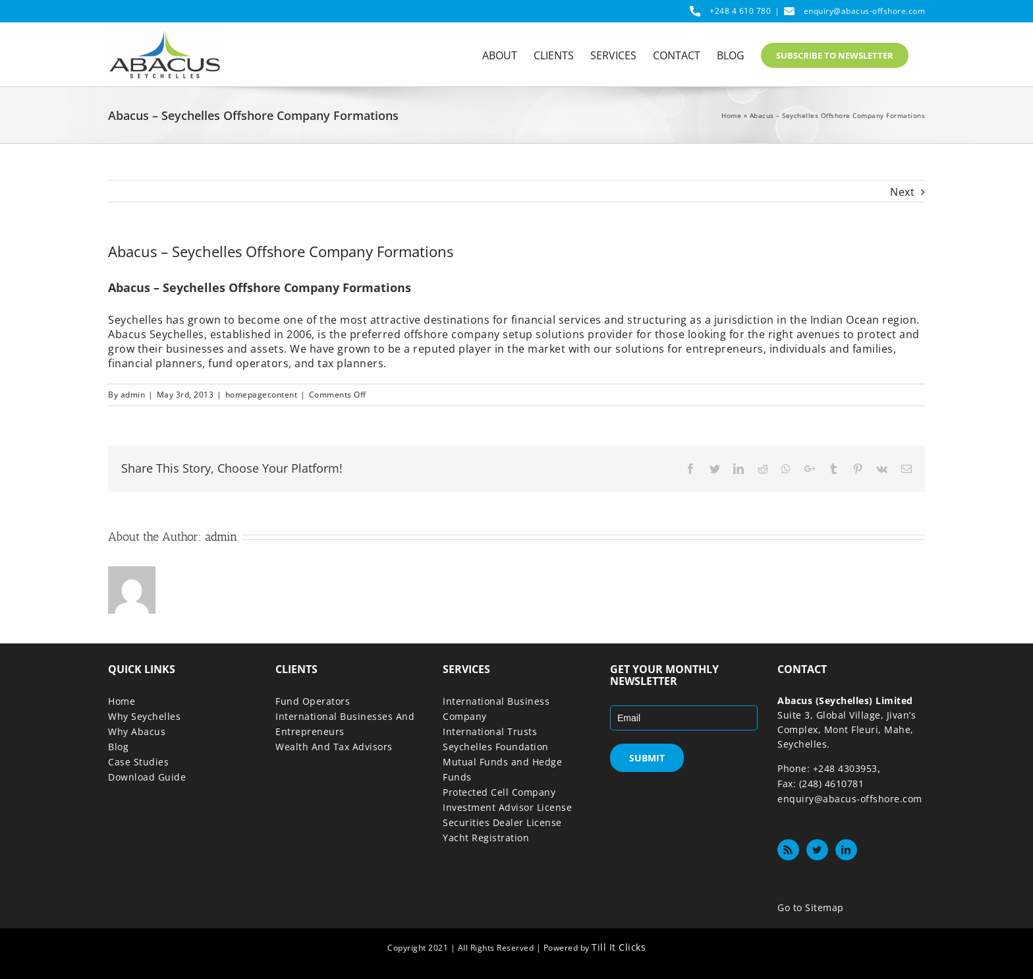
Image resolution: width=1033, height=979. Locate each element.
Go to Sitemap (810, 907)
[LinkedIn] (846, 849)
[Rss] (788, 849)
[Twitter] (817, 849)
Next (902, 192)
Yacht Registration (486, 837)
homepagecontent (261, 394)
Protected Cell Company (499, 792)
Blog (118, 746)
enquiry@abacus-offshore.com (865, 10)
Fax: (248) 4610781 (820, 783)
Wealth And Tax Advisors (334, 746)
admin (133, 394)
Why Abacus (136, 731)
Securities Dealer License (502, 822)
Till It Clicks (619, 947)
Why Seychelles (144, 716)
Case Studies (138, 762)
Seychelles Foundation (496, 746)
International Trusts (490, 731)
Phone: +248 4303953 (827, 768)
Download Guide (147, 777)
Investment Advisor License (507, 807)
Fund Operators (312, 701)
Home (731, 115)
